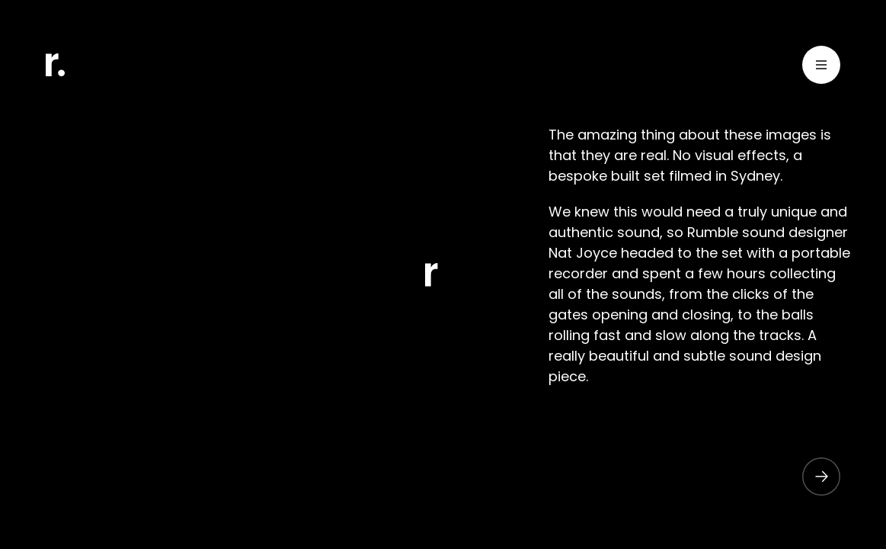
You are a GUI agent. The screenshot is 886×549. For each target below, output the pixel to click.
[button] (813, 477)
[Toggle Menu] (821, 67)
